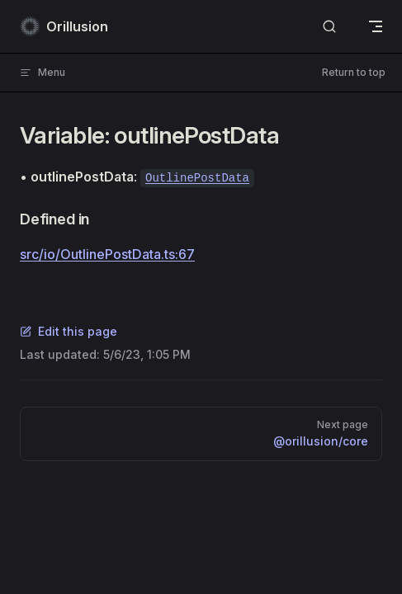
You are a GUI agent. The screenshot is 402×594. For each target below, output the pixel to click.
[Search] (329, 27)
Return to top (353, 72)
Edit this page (68, 331)
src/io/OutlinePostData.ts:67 (107, 254)
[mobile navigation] (375, 26)
